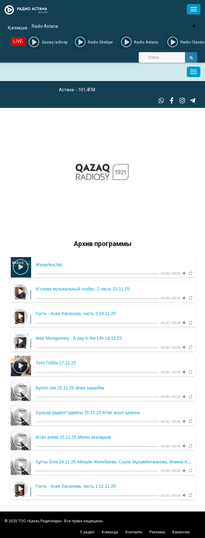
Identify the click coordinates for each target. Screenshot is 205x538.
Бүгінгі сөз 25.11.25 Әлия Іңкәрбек (70, 387)
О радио (87, 532)
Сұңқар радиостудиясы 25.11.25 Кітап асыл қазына (88, 412)
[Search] (162, 57)
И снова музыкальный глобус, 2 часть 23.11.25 (82, 288)
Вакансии (181, 532)
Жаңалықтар (49, 264)
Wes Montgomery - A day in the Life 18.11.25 (79, 338)
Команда (110, 532)
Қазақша (17, 28)
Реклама (157, 532)
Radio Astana (45, 26)
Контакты (133, 532)
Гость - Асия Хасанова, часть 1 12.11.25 (76, 486)
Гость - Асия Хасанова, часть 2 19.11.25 (76, 313)
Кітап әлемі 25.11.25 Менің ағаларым (73, 437)
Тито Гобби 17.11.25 (56, 362)
